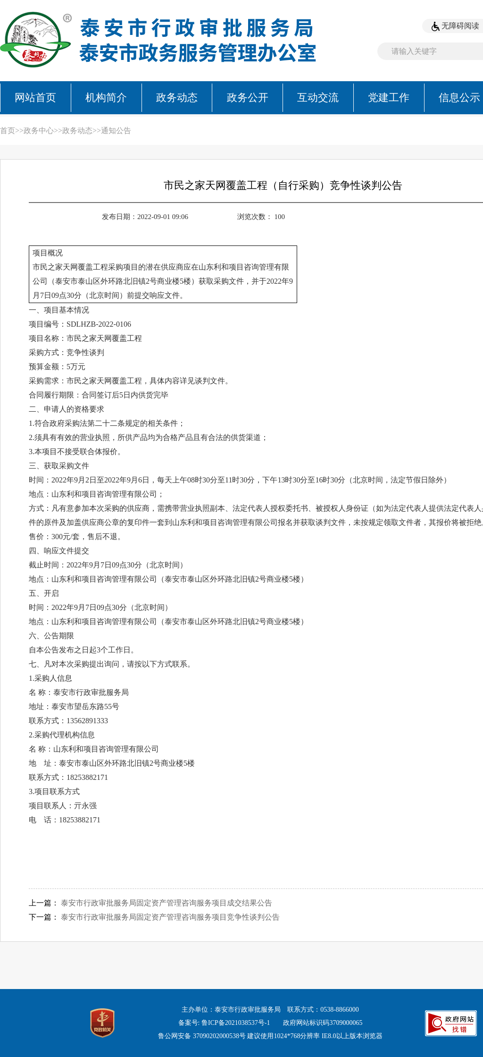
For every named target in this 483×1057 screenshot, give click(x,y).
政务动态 (177, 97)
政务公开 (247, 97)
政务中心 (39, 131)
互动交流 (318, 97)
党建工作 (388, 97)
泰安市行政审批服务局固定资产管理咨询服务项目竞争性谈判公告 (170, 917)
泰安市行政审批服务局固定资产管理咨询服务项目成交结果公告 (166, 903)
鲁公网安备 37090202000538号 (202, 1036)
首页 (7, 131)
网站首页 (35, 97)
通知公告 (116, 131)
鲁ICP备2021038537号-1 (235, 1022)
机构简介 (106, 97)
